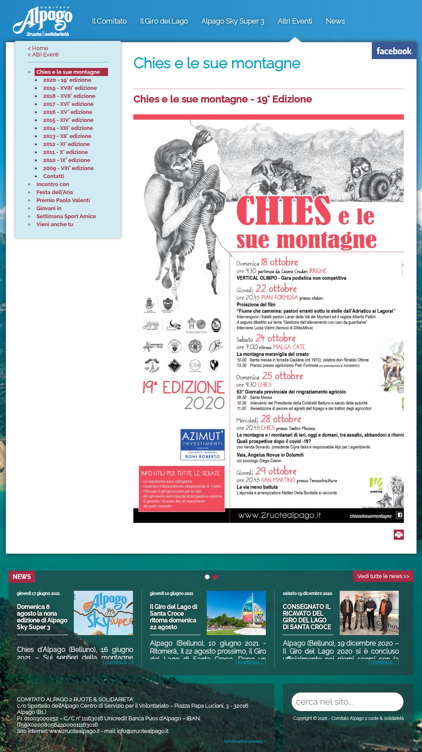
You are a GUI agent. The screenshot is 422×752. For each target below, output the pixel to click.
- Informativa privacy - (244, 741)
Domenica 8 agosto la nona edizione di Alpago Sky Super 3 (42, 616)
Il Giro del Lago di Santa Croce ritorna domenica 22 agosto (173, 616)
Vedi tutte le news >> (383, 576)
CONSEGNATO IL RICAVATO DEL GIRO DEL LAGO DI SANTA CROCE (307, 616)
